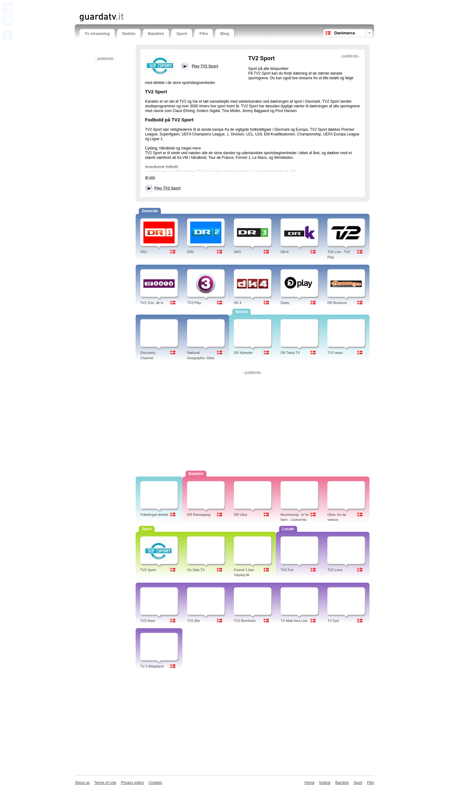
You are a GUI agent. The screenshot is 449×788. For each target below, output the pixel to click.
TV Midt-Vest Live (294, 621)
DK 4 (237, 303)
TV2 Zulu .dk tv (151, 303)
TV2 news (335, 353)
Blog (224, 33)
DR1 (143, 252)
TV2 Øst (193, 621)
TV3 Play (194, 303)
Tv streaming (97, 33)
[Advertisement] (152, 5)
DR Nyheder (243, 353)
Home (310, 783)
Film (204, 33)
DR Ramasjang (198, 514)
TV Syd (333, 621)
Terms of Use (105, 783)
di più (150, 177)
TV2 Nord (147, 621)
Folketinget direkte (154, 514)
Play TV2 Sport (167, 188)
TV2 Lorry (334, 570)
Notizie (129, 33)
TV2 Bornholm (245, 621)
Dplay (285, 303)
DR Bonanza (337, 303)
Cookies (155, 783)
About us (82, 783)
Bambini (156, 33)
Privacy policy (132, 783)
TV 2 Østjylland (152, 666)
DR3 (237, 252)
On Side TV (196, 570)
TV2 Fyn (287, 570)
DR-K (285, 252)
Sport (181, 33)
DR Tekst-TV (290, 353)
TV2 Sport (148, 570)
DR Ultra (240, 514)
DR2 (190, 252)
